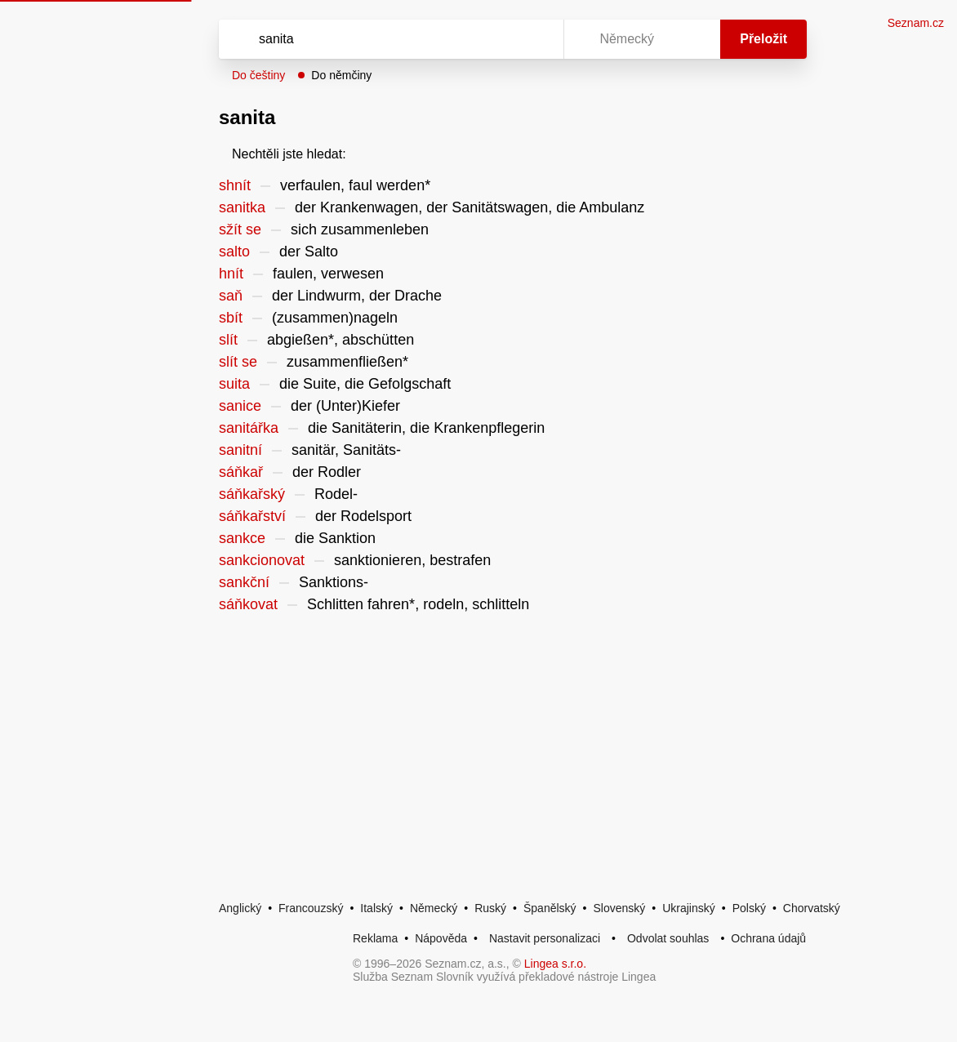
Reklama (375, 938)
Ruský (490, 908)
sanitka (242, 207)
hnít (231, 273)
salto (234, 251)
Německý (433, 908)
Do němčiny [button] (341, 75)
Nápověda (441, 938)
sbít (231, 317)
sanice (240, 406)
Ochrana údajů (768, 938)
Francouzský (310, 908)
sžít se (240, 229)
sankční (244, 582)
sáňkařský (252, 494)
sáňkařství (252, 516)
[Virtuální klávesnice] (536, 39)
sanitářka (248, 428)
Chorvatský (811, 908)
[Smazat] (500, 39)
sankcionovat (262, 560)
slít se (238, 362)
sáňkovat (248, 604)
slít (228, 340)
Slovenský (619, 908)
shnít (235, 185)
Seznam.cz (916, 22)
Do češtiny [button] (258, 75)
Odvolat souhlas (668, 938)
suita (234, 384)
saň (231, 295)
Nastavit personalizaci (544, 938)
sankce (242, 538)
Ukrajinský (688, 908)
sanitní (240, 450)
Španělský (549, 908)
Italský (376, 908)
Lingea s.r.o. (555, 963)
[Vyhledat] (370, 39)
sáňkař (241, 472)
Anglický (240, 908)
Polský (749, 908)
